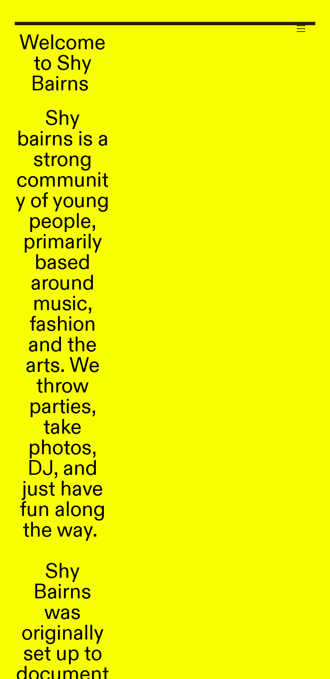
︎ (301, 28)
